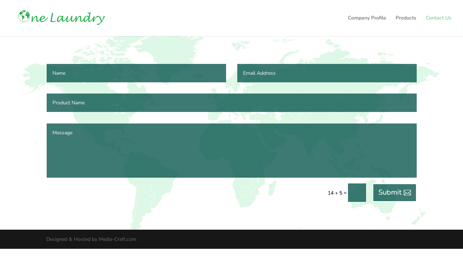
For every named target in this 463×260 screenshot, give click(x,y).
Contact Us (438, 18)
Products (406, 18)
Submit (390, 192)
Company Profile (367, 18)
